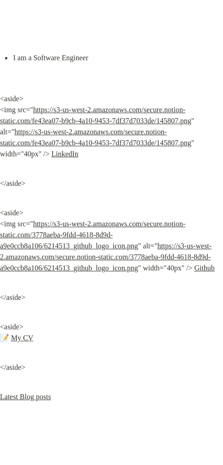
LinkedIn (64, 154)
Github (204, 268)
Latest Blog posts (25, 397)
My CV (22, 338)
